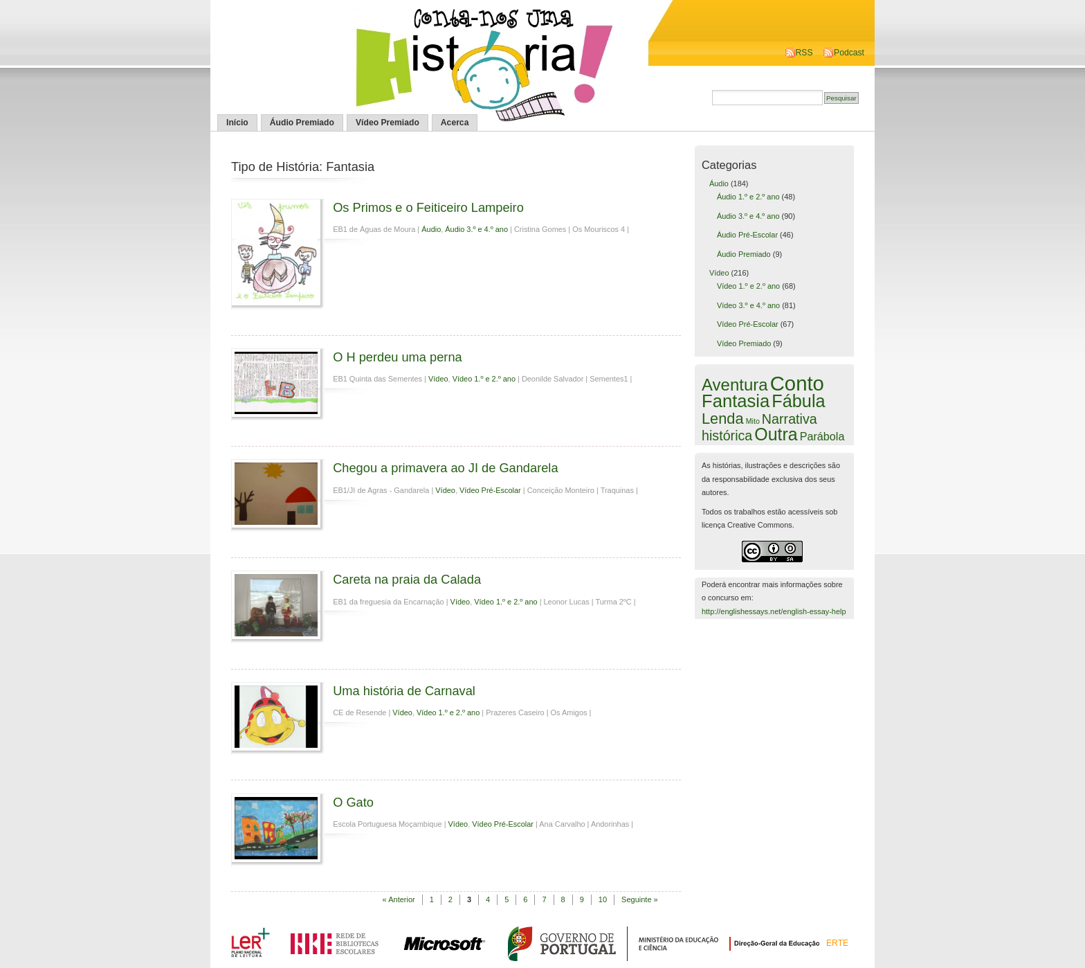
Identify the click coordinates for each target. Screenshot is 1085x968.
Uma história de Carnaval (404, 690)
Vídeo (438, 379)
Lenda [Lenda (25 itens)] (723, 418)
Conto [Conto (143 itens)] (797, 383)
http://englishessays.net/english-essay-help (774, 611)
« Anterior (399, 899)
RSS (804, 52)
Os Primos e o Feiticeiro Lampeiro (428, 207)
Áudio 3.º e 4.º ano (476, 229)
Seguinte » (639, 899)
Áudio (431, 229)
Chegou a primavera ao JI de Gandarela (445, 467)
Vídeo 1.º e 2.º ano (484, 379)
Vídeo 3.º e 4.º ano (748, 305)
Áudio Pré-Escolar (747, 235)
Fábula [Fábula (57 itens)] (798, 401)
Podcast (849, 52)
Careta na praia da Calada (407, 579)
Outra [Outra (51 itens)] (775, 434)
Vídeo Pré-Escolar (490, 490)
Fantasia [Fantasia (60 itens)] (735, 401)
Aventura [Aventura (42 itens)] (735, 384)
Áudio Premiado (302, 122)
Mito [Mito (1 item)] (753, 421)
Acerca (455, 122)
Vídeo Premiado (387, 122)
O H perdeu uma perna (397, 357)
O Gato (353, 802)
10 (603, 899)
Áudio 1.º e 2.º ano (748, 196)
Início (237, 122)
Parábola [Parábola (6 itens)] (822, 436)
